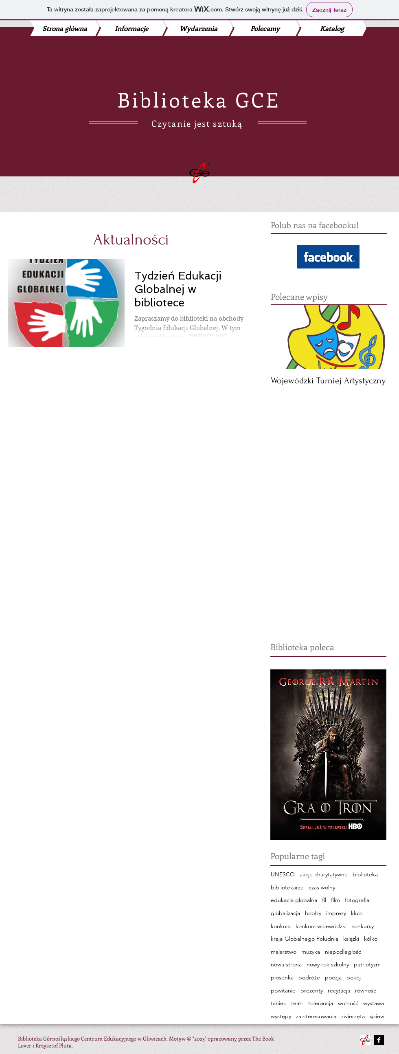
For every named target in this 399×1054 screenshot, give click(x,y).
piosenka (282, 977)
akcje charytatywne (324, 874)
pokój (353, 977)
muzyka (310, 951)
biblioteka (365, 874)
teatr (297, 1003)
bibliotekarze (287, 887)
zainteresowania (316, 1016)
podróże (309, 977)
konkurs (281, 926)
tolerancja (320, 1003)
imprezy (336, 913)
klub (356, 913)
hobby (313, 913)
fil (324, 900)
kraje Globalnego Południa (304, 938)
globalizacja (285, 913)
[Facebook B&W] (379, 1040)
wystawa (373, 1003)
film (335, 900)
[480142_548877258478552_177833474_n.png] (365, 1040)
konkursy (362, 926)
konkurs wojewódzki (321, 926)
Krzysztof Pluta (53, 1045)
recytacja (339, 990)
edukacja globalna (294, 900)
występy (281, 1016)
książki (351, 938)
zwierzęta (353, 1016)
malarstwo (283, 951)
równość (365, 990)
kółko (370, 938)
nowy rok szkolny (328, 964)
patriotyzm (367, 964)
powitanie (283, 990)
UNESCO (283, 874)
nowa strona (286, 964)
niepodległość (343, 951)
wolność (348, 1003)
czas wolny (322, 887)
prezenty (311, 990)
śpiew (377, 1016)
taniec (278, 1003)
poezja (333, 977)
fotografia (357, 900)
